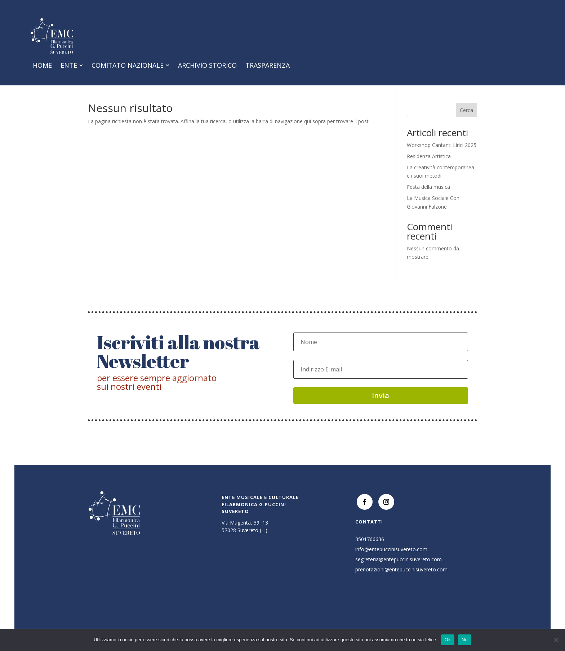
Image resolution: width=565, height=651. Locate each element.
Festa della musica (428, 194)
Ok (448, 639)
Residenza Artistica (429, 164)
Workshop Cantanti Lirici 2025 (441, 153)
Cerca (466, 118)
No (465, 639)
